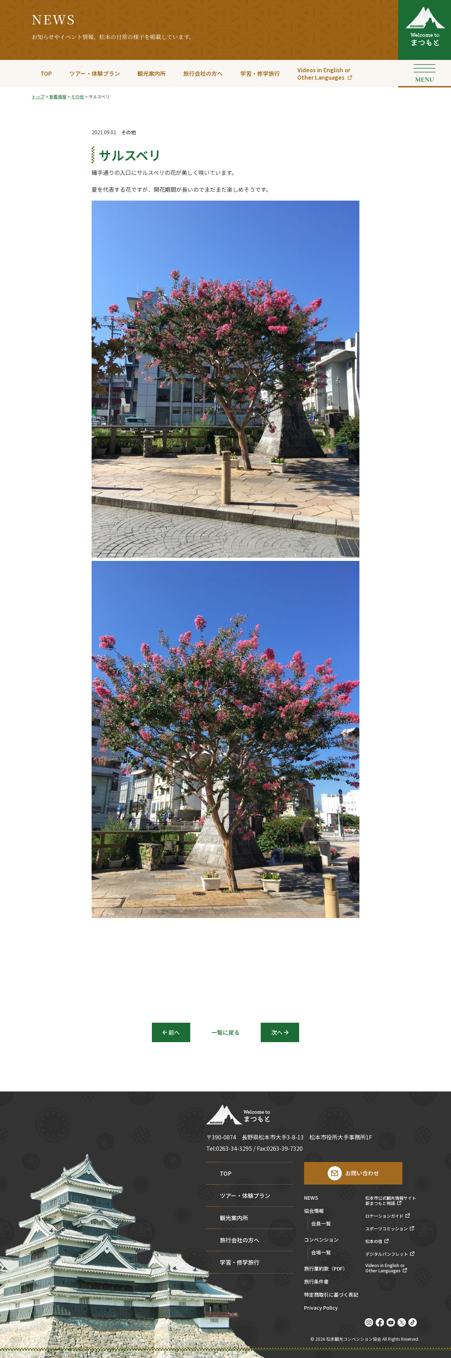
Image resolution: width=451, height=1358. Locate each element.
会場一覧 (321, 1252)
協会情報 (314, 1211)
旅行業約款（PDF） (326, 1269)
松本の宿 (373, 1241)
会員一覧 (321, 1223)
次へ (277, 1032)
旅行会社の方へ (203, 73)
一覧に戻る (225, 1032)
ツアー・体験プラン (94, 73)
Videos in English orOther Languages (323, 73)
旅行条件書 (316, 1282)
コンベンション (321, 1240)
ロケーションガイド (384, 1216)
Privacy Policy (321, 1308)
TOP (46, 73)
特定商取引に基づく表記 (331, 1295)
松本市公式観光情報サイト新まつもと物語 (390, 1200)
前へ (174, 1032)
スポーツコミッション (386, 1228)
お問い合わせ (362, 1173)
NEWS (311, 1198)
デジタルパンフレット (386, 1254)
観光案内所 (151, 73)
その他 (128, 132)
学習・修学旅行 (260, 73)
